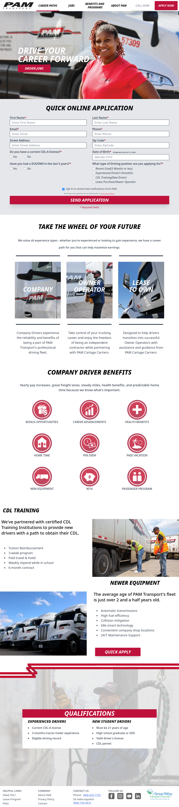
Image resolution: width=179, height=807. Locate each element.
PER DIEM (89, 455)
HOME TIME (42, 455)
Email (15, 129)
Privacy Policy (46, 799)
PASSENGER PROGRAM (137, 489)
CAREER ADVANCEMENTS (89, 422)
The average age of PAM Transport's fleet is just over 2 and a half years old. (135, 597)
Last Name (100, 118)
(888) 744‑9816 (82, 802)
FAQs (6, 803)
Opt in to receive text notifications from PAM (91, 188)
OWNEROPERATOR (89, 286)
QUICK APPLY (118, 652)
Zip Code (99, 140)
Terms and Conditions (108, 193)
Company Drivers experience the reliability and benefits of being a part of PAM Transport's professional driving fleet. (38, 342)
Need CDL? (9, 795)
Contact (42, 803)
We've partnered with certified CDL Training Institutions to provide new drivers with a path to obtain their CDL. (40, 527)
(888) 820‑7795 (92, 795)
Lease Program (12, 799)
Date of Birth (114, 152)
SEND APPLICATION (89, 200)
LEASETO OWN (141, 286)
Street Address (20, 140)
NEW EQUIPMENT (42, 489)
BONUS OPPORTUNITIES (42, 422)
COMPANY (38, 289)
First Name (18, 118)
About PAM (44, 795)
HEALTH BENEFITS (137, 422)
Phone (97, 129)
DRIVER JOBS (34, 68)
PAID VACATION (137, 455)
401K (89, 489)
